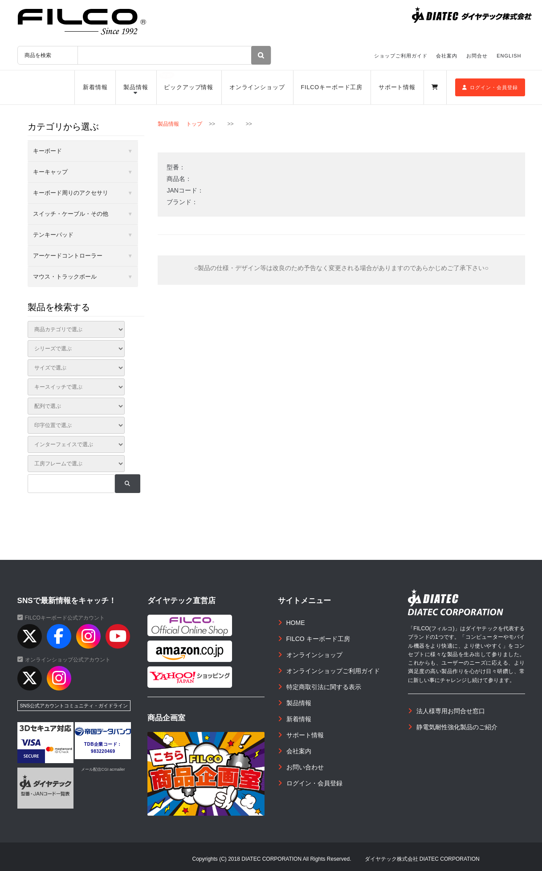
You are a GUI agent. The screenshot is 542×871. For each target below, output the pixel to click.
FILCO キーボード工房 (318, 638)
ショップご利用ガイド (401, 55)
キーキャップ (50, 171)
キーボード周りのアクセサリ (70, 192)
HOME (295, 622)
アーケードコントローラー (67, 255)
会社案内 (446, 55)
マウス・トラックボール (65, 276)
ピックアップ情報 (188, 87)
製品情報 (135, 87)
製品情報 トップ (180, 124)
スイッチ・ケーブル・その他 (70, 213)
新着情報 (95, 87)
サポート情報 (397, 87)
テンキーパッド (53, 234)
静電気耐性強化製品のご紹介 (456, 727)
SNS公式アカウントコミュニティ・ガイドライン (74, 705)
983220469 (103, 751)
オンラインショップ (257, 87)
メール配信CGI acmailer (103, 769)
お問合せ (477, 55)
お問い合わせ (305, 767)
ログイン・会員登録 (490, 87)
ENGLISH (509, 55)
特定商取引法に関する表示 (323, 686)
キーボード (47, 151)
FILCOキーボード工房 (332, 87)
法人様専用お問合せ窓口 (450, 711)
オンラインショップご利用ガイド (333, 670)
